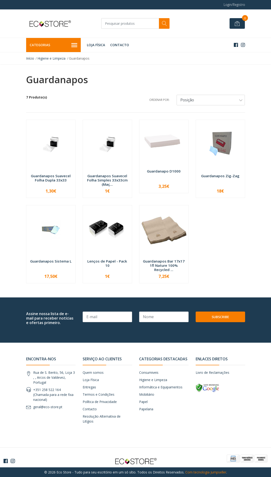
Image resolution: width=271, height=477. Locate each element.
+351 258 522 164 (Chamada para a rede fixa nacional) (53, 394)
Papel (143, 401)
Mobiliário (146, 394)
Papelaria (146, 409)
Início (30, 58)
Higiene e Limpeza (51, 58)
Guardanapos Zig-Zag (220, 175)
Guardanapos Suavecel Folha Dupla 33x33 (51, 177)
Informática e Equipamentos (160, 387)
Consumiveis (148, 372)
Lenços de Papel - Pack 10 (107, 263)
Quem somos (93, 372)
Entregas (89, 387)
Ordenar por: (159, 100)
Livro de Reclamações (212, 372)
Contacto (119, 45)
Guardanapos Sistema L (51, 261)
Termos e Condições (98, 394)
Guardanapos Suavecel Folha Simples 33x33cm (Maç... (107, 180)
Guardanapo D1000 (164, 171)
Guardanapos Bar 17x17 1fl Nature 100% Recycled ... (164, 265)
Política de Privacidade (100, 401)
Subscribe (220, 317)
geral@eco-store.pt (47, 407)
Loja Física (96, 45)
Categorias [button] (53, 45)
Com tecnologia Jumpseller (205, 472)
